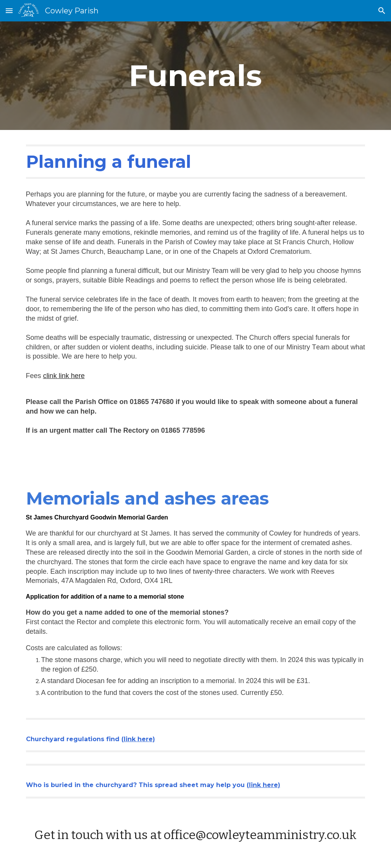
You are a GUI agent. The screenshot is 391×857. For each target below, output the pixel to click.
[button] (9, 10)
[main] (195, 75)
